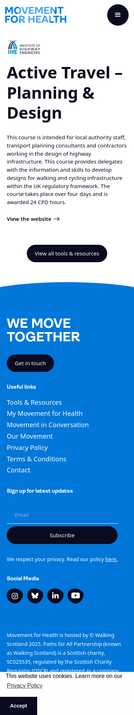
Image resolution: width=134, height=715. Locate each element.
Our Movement (30, 436)
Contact (18, 470)
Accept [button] (18, 706)
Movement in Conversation (48, 424)
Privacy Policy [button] (25, 686)
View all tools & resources (67, 253)
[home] (35, 15)
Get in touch (30, 363)
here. (111, 559)
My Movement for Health (45, 413)
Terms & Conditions (36, 459)
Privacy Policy (27, 447)
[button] (118, 15)
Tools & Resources (34, 402)
